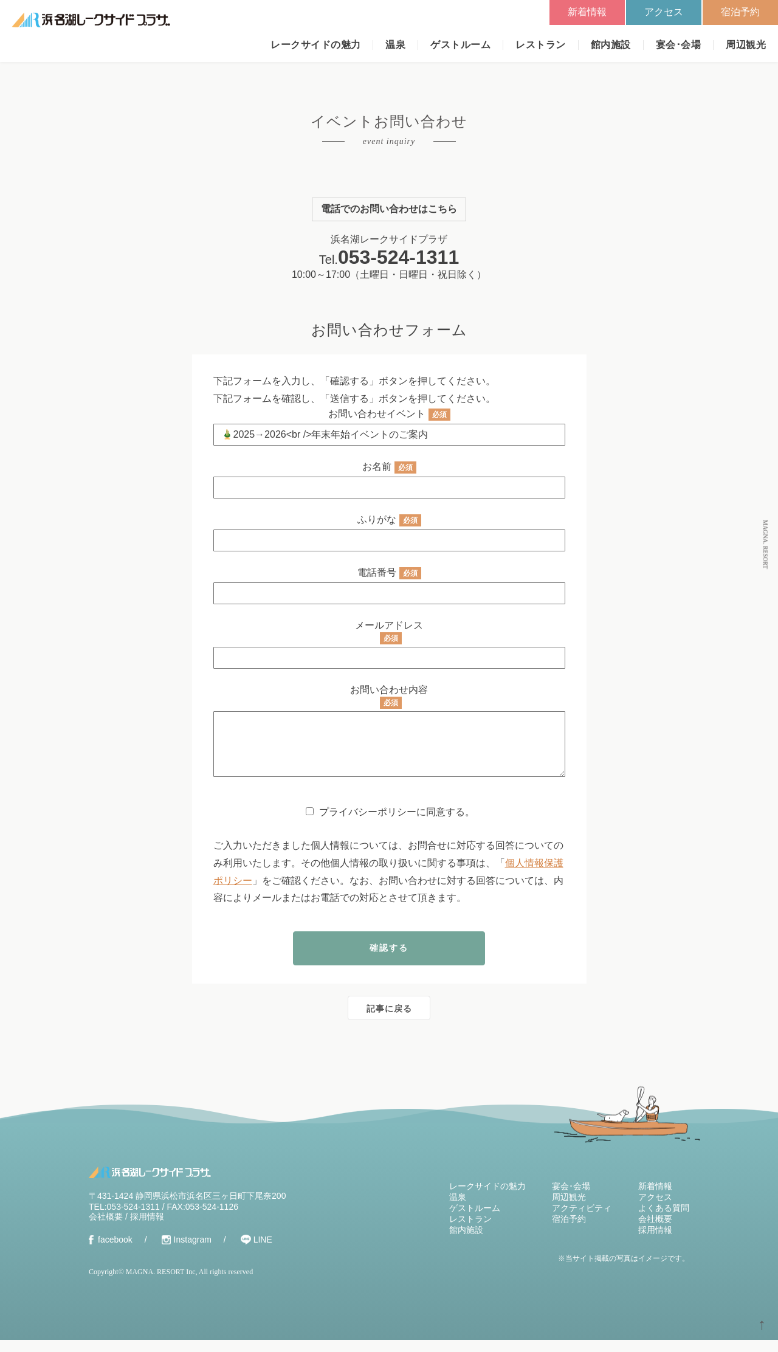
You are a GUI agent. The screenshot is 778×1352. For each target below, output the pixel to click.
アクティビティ (581, 1220)
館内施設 (611, 45)
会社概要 (106, 1228)
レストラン (540, 45)
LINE (262, 1252)
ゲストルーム (460, 45)
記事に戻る (389, 1021)
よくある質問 (663, 1220)
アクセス (663, 12)
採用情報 (147, 1228)
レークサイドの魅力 (315, 45)
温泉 (395, 45)
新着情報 (587, 12)
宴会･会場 (678, 45)
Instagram (193, 1252)
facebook (115, 1252)
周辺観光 (746, 45)
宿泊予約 (740, 12)
